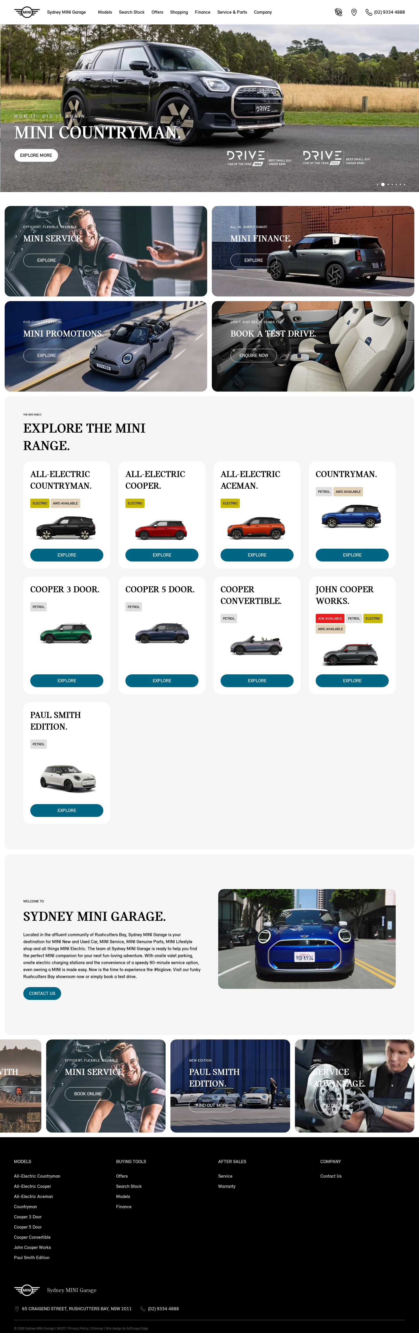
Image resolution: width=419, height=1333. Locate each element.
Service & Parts (232, 12)
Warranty (226, 1186)
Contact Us (42, 993)
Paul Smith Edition (31, 1257)
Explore (46, 260)
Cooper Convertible (32, 1237)
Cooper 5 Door (28, 1227)
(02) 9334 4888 (163, 1308)
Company (263, 12)
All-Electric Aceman (33, 1196)
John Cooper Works (32, 1247)
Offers (157, 12)
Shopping (179, 12)
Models (105, 12)
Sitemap (97, 1328)
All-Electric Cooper (32, 1186)
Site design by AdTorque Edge (127, 1328)
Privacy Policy (78, 1328)
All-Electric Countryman (37, 1176)
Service (225, 1176)
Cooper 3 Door (28, 1217)
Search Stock (132, 12)
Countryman (25, 1206)
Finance (202, 12)
